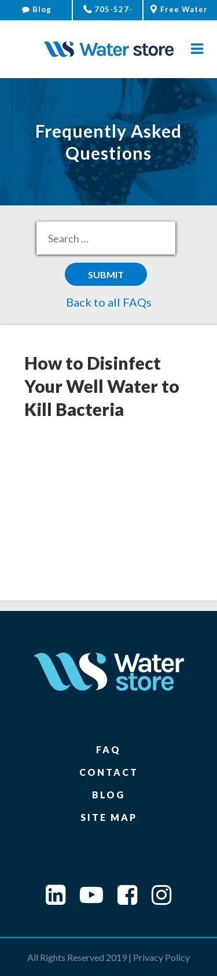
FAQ (108, 749)
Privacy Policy (161, 957)
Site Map (108, 817)
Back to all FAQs (109, 302)
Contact (108, 772)
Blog (37, 9)
